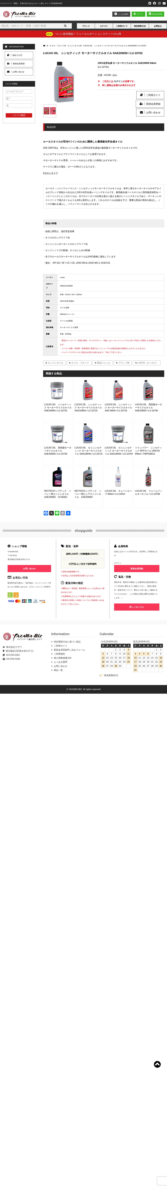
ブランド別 (123, 363)
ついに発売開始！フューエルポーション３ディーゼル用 (88, 33)
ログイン (140, 14)
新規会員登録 (153, 103)
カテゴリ (104, 26)
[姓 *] (19, 98)
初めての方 (14, 55)
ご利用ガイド (122, 26)
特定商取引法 (140, 26)
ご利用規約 (59, 654)
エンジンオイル (55, 363)
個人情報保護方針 (63, 658)
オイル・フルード (80, 363)
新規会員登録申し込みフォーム (69, 650)
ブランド (86, 26)
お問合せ (158, 26)
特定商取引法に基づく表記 (67, 642)
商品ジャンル (103, 363)
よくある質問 (60, 662)
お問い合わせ (153, 112)
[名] (19, 105)
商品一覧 (58, 670)
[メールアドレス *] (19, 91)
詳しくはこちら (136, 607)
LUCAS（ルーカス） (147, 363)
